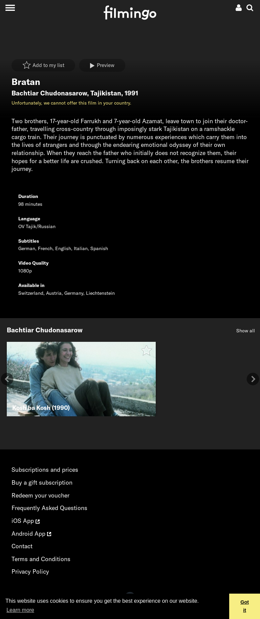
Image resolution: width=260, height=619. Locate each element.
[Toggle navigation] (10, 7)
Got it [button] (244, 606)
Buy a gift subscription (42, 482)
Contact (22, 546)
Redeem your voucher (40, 495)
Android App (31, 533)
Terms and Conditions (41, 559)
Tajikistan (105, 93)
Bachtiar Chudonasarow (49, 93)
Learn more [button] (20, 610)
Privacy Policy (30, 571)
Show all (245, 331)
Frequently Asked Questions (49, 508)
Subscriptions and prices (45, 469)
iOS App (26, 521)
